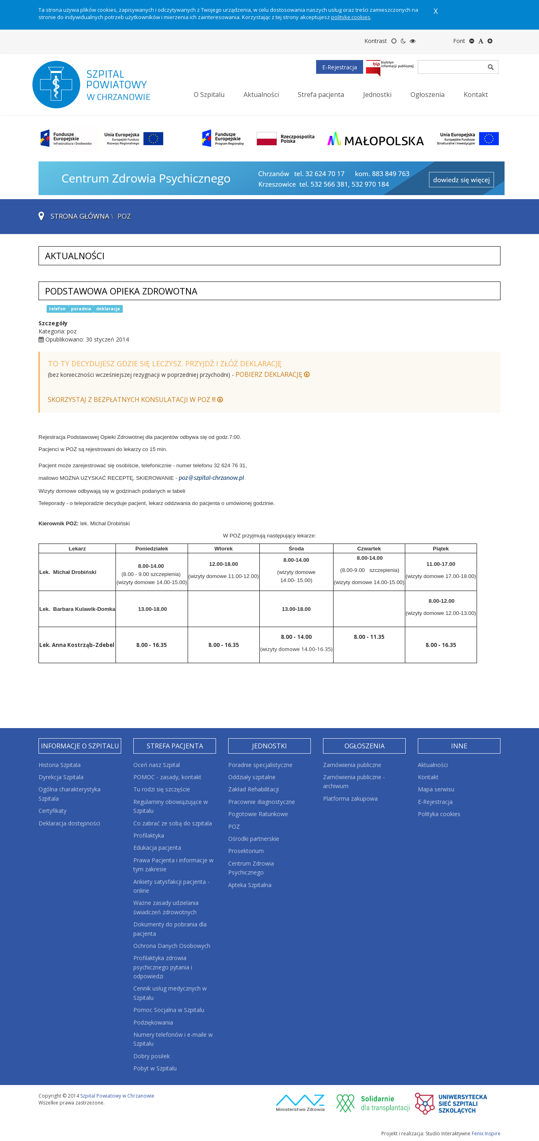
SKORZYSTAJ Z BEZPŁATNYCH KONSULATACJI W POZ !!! (135, 399)
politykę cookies (350, 17)
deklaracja (108, 309)
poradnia (81, 309)
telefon (57, 309)
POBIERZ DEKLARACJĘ (272, 374)
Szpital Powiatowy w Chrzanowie (117, 1095)
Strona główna (80, 216)
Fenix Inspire (486, 1133)
